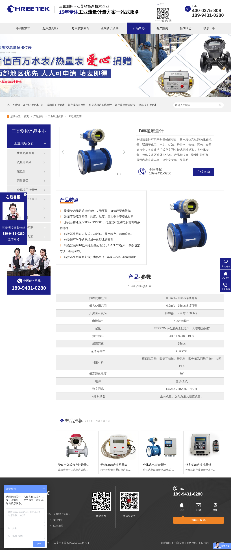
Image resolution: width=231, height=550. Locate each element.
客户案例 (162, 28)
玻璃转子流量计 (55, 104)
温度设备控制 (24, 227)
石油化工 (23, 208)
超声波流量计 (51, 28)
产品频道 (38, 116)
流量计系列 (24, 162)
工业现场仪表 (56, 116)
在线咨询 (203, 172)
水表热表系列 (25, 153)
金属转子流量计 (111, 28)
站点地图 (58, 525)
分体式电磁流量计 (154, 464)
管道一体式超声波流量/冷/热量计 (79, 464)
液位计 (21, 171)
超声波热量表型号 (125, 104)
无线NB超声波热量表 (113, 464)
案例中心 (58, 519)
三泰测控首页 (21, 28)
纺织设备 (23, 217)
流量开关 (23, 180)
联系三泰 (209, 28)
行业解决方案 (24, 237)
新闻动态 (185, 28)
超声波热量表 (80, 28)
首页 (27, 116)
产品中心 (139, 28)
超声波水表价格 (77, 104)
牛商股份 (179, 542)
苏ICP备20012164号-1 (76, 542)
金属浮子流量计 (27, 189)
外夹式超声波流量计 (100, 104)
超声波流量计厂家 (33, 104)
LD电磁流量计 (76, 116)
